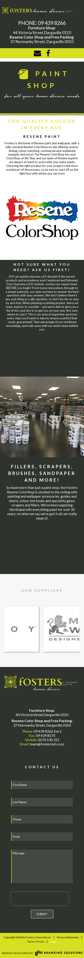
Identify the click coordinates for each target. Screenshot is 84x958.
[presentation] (40, 898)
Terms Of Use (35, 941)
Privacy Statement (68, 937)
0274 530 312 (48, 740)
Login (53, 941)
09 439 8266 (52, 23)
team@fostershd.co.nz (47, 744)
